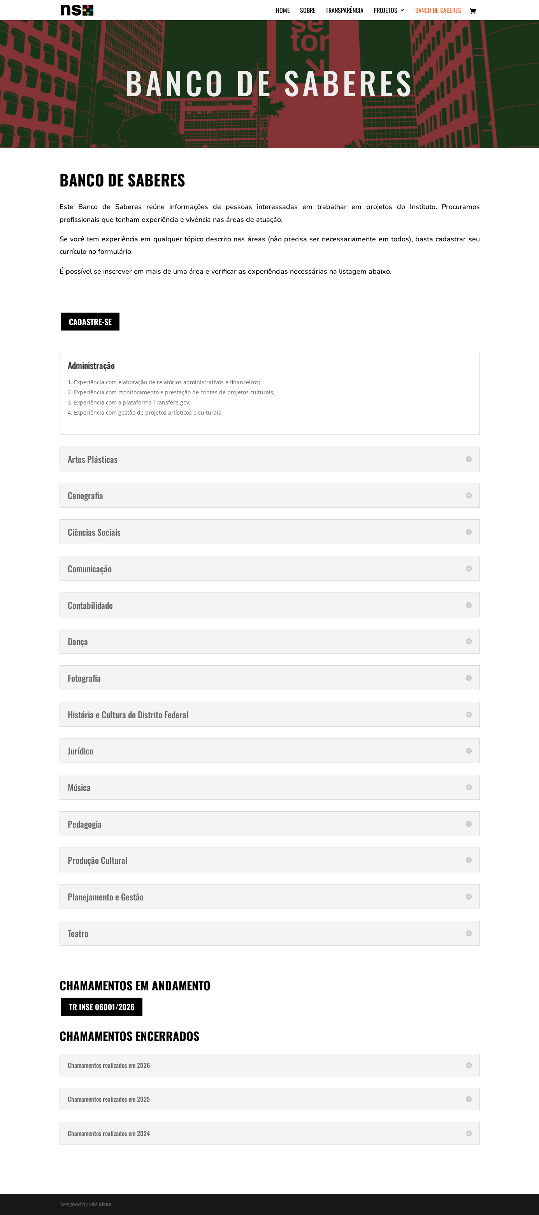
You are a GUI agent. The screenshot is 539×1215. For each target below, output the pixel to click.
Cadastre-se (90, 321)
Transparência (344, 11)
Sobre (308, 11)
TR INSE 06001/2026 (102, 1007)
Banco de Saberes (438, 11)
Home (283, 11)
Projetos (385, 11)
